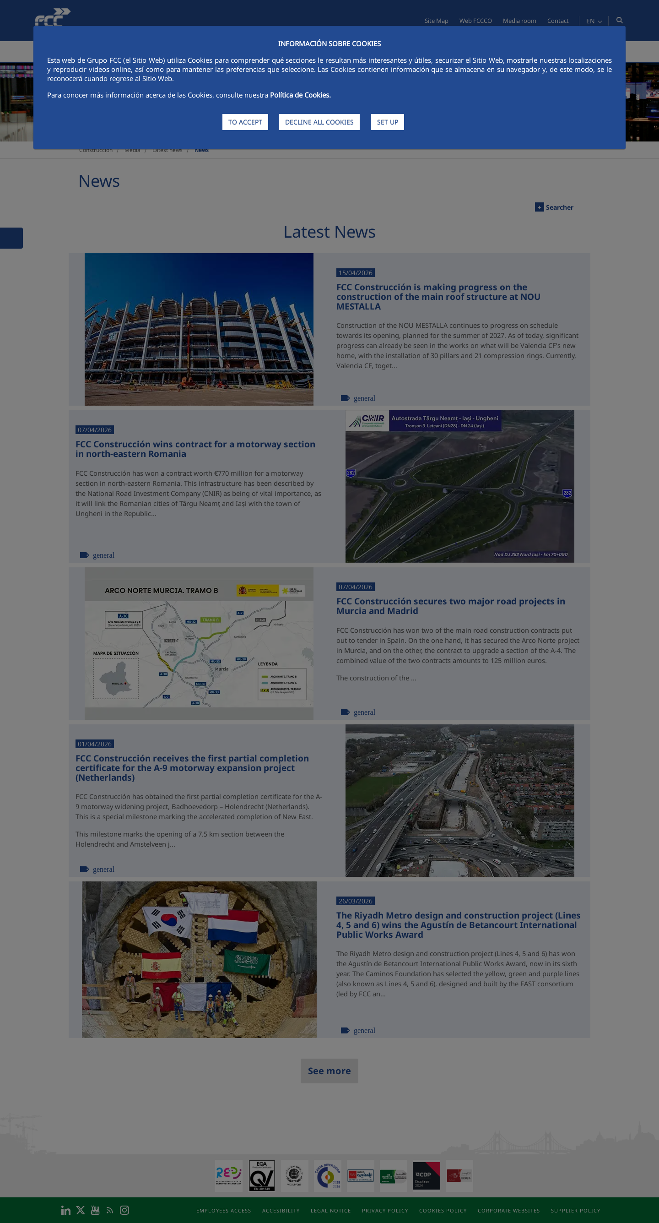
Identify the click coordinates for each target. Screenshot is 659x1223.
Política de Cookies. (300, 94)
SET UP (387, 122)
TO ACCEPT (245, 122)
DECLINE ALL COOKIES (319, 122)
